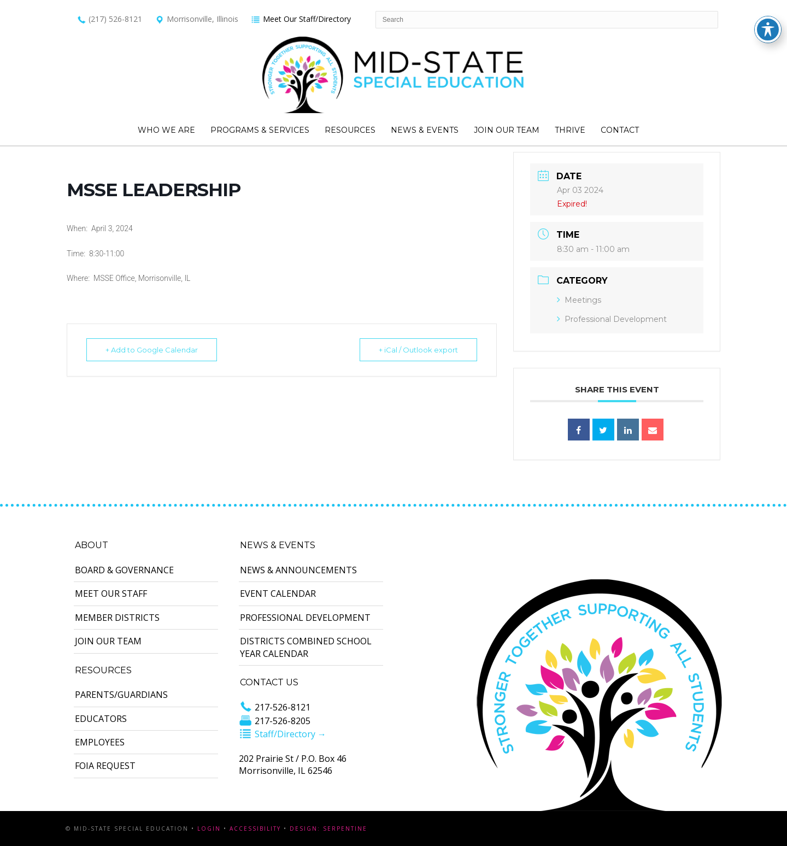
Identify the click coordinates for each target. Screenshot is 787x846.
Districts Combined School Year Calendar (306, 647)
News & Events (425, 130)
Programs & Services (259, 130)
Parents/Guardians (121, 695)
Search (650, 130)
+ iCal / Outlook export (418, 349)
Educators (101, 719)
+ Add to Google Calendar (151, 349)
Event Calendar (278, 594)
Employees (100, 742)
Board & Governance (124, 570)
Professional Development (612, 319)
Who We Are (166, 130)
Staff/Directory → (282, 734)
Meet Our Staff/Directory (301, 19)
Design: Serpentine (328, 828)
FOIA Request (105, 766)
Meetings (579, 300)
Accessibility (255, 828)
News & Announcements (298, 570)
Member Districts (117, 618)
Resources (350, 130)
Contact (620, 130)
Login (209, 828)
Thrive (570, 130)
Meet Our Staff (111, 594)
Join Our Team (506, 130)
